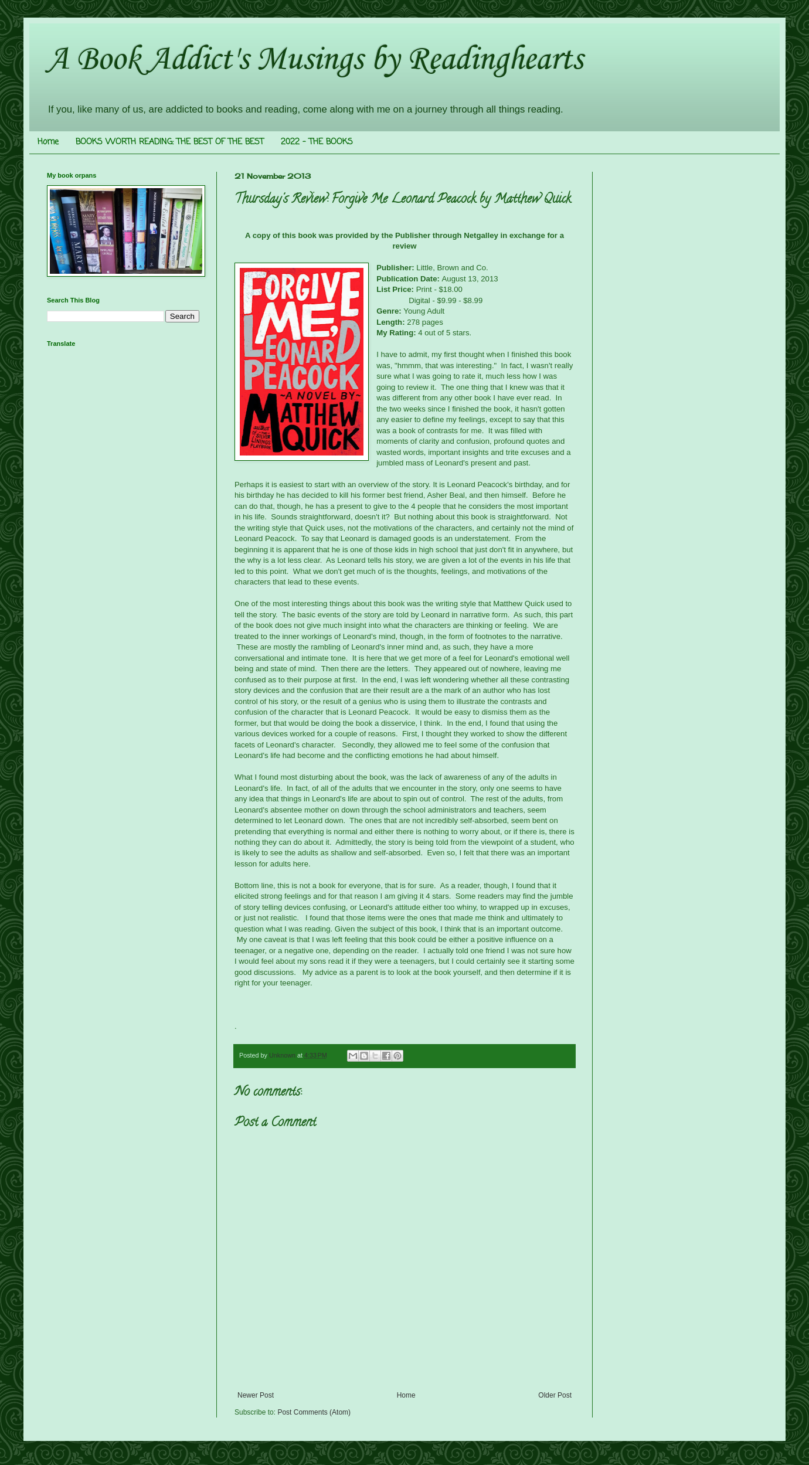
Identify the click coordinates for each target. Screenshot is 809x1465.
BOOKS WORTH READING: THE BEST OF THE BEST (170, 142)
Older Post (555, 1395)
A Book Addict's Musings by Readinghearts (315, 57)
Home (48, 142)
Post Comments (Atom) (314, 1412)
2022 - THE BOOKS (317, 142)
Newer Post (255, 1395)
